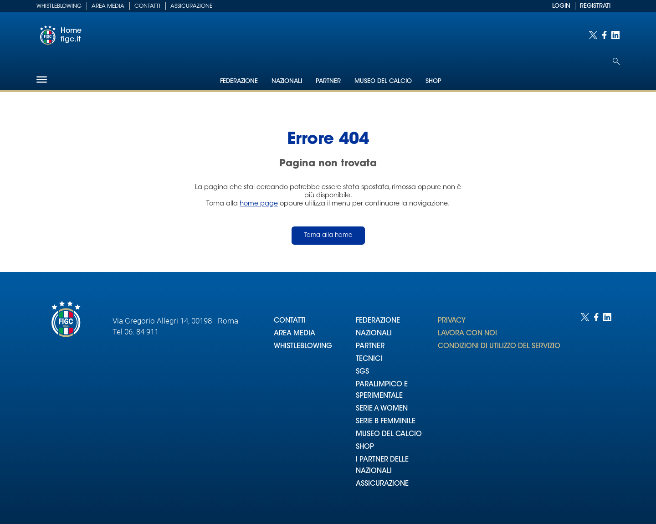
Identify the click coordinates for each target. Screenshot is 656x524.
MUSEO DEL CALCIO (389, 434)
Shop (433, 81)
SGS (362, 372)
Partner (328, 81)
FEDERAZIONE (378, 321)
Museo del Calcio (383, 81)
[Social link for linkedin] (615, 35)
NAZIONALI (374, 333)
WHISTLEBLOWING (303, 346)
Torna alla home (328, 235)
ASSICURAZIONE (382, 484)
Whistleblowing (59, 6)
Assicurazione (191, 6)
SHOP (365, 447)
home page (259, 203)
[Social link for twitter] (593, 35)
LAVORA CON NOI (467, 333)
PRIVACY (452, 321)
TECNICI (369, 359)
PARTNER (370, 346)
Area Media (108, 6)
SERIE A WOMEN (382, 409)
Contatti (147, 6)
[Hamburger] (41, 79)
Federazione (239, 81)
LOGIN (561, 6)
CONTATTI (290, 321)
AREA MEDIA (294, 333)
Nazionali (287, 81)
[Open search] (616, 61)
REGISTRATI (595, 6)
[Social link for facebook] (604, 35)
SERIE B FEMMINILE (385, 421)
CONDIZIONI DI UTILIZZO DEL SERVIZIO (499, 346)
